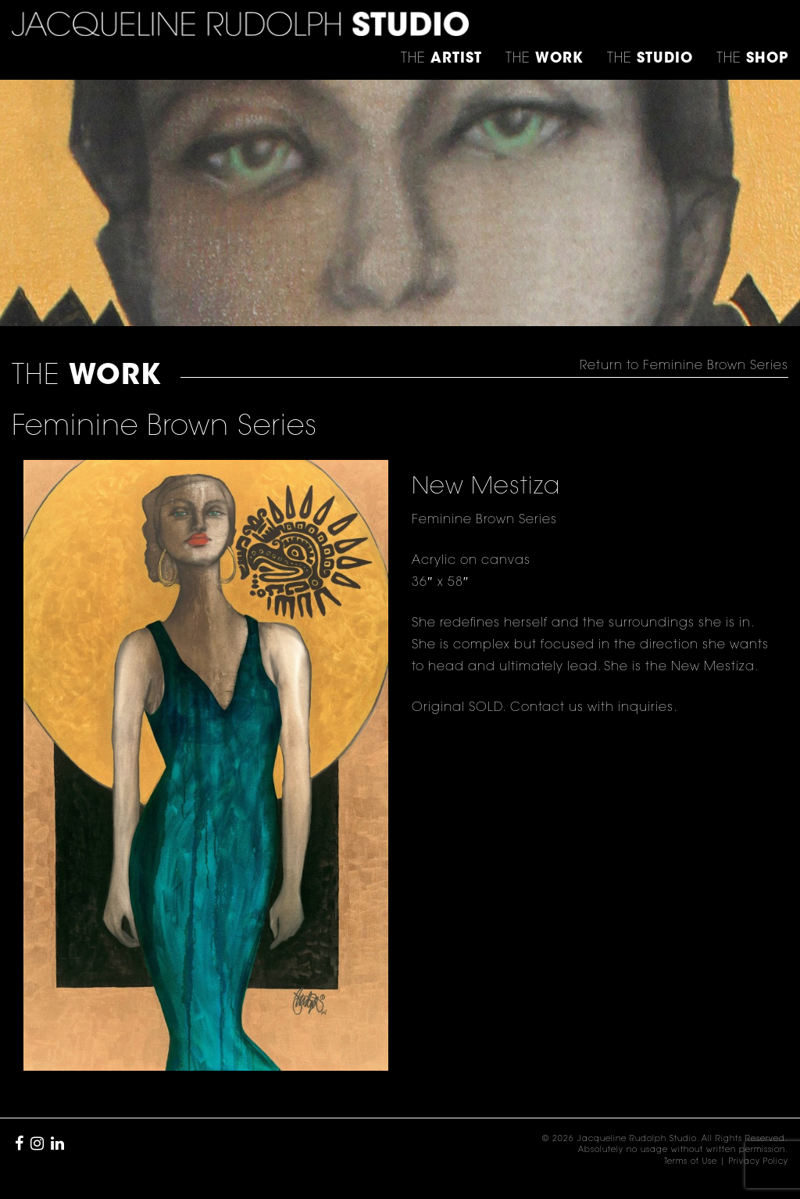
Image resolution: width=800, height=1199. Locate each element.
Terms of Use (690, 1162)
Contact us (545, 708)
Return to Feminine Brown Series (684, 366)
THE (752, 59)
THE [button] (441, 59)
